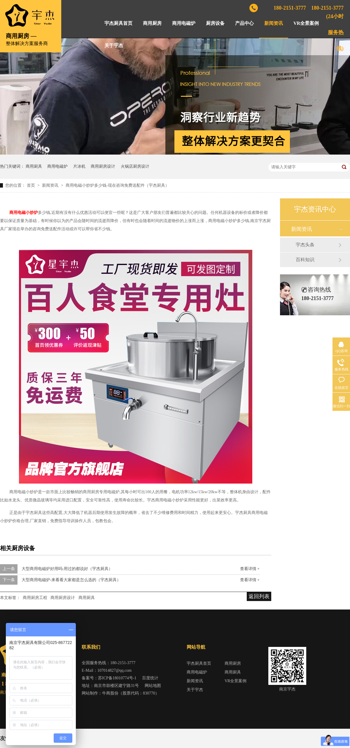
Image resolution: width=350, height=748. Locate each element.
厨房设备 (215, 23)
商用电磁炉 (183, 23)
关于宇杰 (113, 45)
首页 (31, 185)
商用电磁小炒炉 (23, 212)
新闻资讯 (273, 23)
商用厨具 (34, 166)
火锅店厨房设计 (135, 166)
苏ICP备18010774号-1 (117, 678)
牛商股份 (110, 693)
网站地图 (153, 685)
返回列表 (259, 596)
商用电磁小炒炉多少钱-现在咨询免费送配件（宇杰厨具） (117, 185)
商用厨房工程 (35, 597)
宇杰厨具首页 (118, 23)
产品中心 (244, 23)
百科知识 (305, 259)
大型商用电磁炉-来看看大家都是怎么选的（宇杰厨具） (71, 580)
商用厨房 (152, 23)
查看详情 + (250, 569)
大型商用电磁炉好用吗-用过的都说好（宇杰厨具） (67, 569)
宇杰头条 (305, 244)
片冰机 (79, 166)
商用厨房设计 (103, 166)
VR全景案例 (306, 23)
